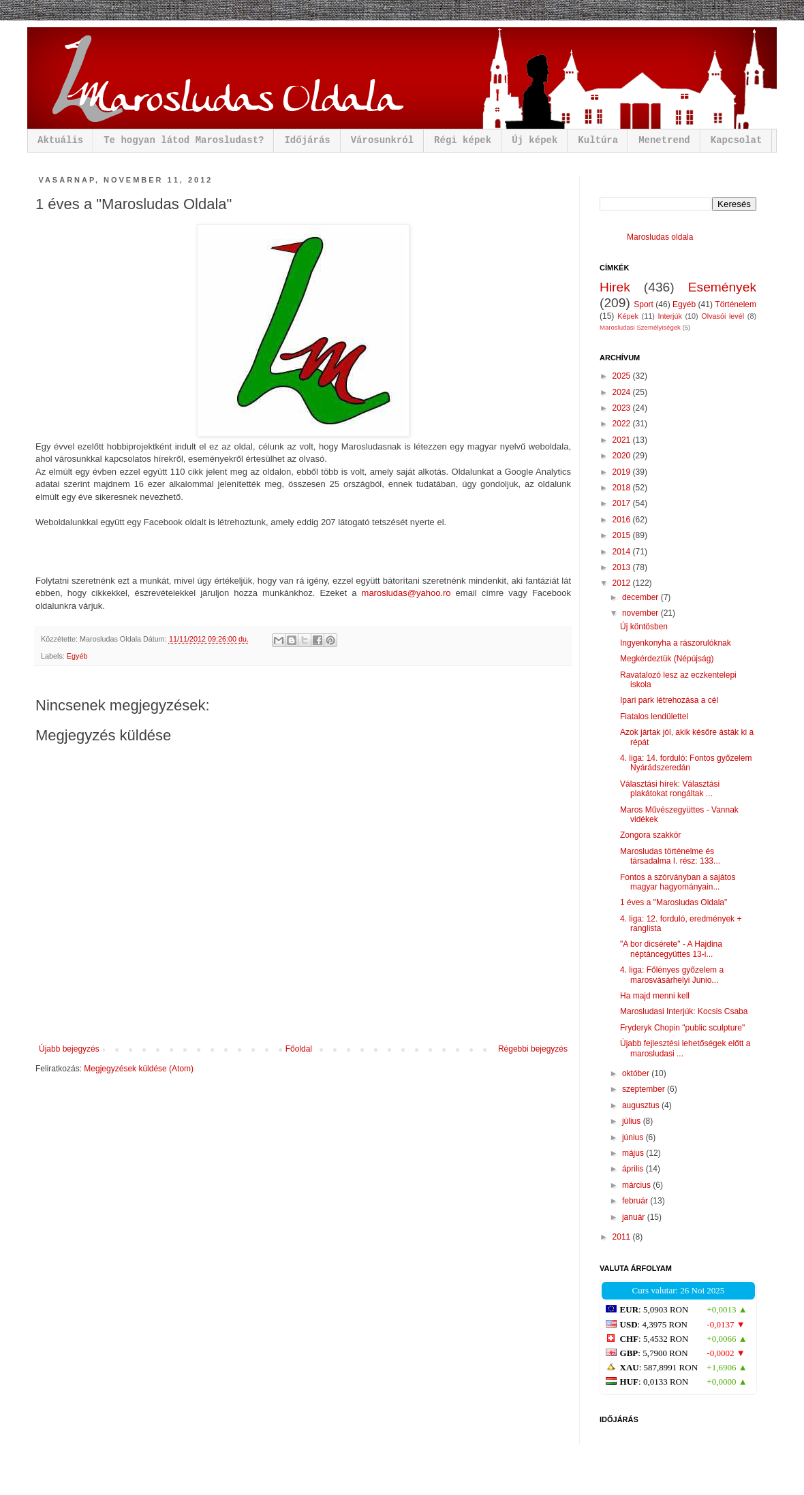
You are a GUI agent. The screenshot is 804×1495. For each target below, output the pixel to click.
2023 (623, 408)
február (636, 1201)
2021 (623, 440)
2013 (623, 567)
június (634, 1137)
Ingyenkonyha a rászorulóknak (675, 643)
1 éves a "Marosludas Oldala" (673, 902)
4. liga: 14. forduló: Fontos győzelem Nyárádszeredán (686, 762)
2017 (623, 503)
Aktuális (60, 140)
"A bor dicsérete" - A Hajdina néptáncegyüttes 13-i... (671, 948)
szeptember (644, 1089)
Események (722, 287)
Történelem (735, 304)
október (636, 1073)
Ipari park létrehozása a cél (669, 700)
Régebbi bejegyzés (533, 1049)
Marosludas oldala (660, 237)
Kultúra (598, 140)
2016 (623, 519)
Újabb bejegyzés (69, 1049)
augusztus (642, 1105)
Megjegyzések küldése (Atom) (139, 1068)
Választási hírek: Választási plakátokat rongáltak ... (670, 788)
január (634, 1217)
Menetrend (664, 140)
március (637, 1185)
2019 (623, 472)
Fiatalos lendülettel (654, 716)
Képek (627, 316)
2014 (623, 551)
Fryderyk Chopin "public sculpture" (682, 1028)
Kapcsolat (736, 140)
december (641, 597)
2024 (623, 392)
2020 (623, 455)
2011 (623, 1237)
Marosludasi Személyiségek (640, 327)
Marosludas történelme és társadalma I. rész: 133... (670, 856)
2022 (623, 423)
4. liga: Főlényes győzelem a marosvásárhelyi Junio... (672, 974)
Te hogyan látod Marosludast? (184, 140)
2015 (623, 535)
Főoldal (298, 1049)
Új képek (534, 140)
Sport (643, 304)
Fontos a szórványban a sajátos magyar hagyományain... (677, 882)
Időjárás (307, 140)
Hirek (615, 287)
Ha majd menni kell (655, 996)
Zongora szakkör (650, 835)
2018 (623, 487)
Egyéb (77, 656)
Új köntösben (644, 626)
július (632, 1121)
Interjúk (669, 316)
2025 (623, 376)
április (634, 1169)
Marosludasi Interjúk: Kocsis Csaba (683, 1011)
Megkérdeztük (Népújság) (666, 658)
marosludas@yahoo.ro (406, 593)
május (634, 1153)
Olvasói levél (722, 316)
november (641, 613)
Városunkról (382, 140)
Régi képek (462, 140)
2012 (623, 583)
